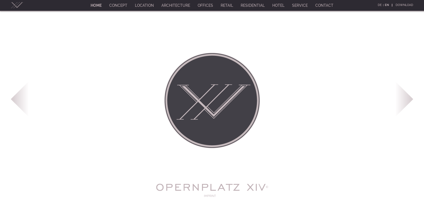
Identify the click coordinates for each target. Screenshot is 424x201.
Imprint (210, 196)
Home (96, 5)
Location (144, 5)
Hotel (278, 5)
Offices (205, 5)
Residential (253, 5)
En (387, 5)
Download (404, 5)
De (380, 5)
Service (300, 5)
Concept (118, 5)
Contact (324, 5)
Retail (227, 5)
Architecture (175, 5)
